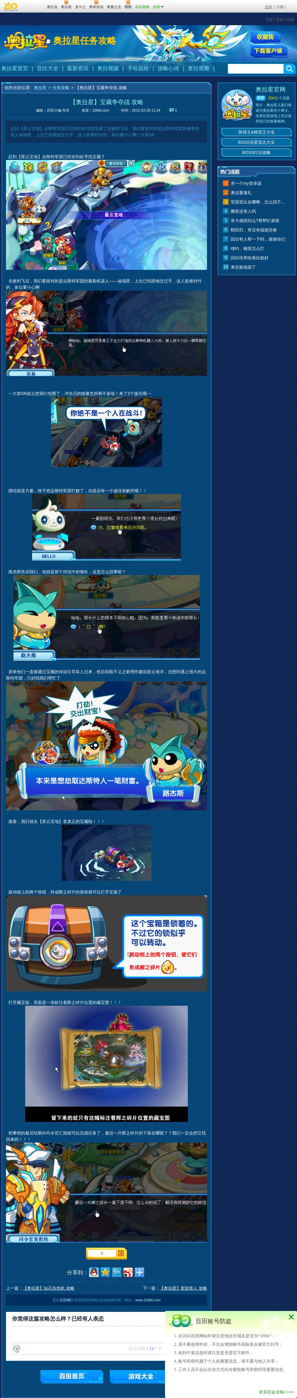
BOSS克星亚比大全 (256, 142)
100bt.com (100, 110)
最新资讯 (77, 68)
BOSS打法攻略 (256, 152)
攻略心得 (168, 68)
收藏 (290, 19)
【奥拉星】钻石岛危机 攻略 (48, 1288)
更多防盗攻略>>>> (276, 1392)
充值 (269, 19)
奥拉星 (40, 87)
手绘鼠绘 (138, 68)
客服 (280, 19)
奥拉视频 (108, 68)
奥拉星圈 (198, 68)
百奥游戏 (11, 7)
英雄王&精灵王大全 (256, 132)
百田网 (33, 6)
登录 (268, 7)
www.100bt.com (148, 1300)
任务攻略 (60, 87)
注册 (280, 7)
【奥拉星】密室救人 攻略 (183, 1288)
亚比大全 (47, 68)
